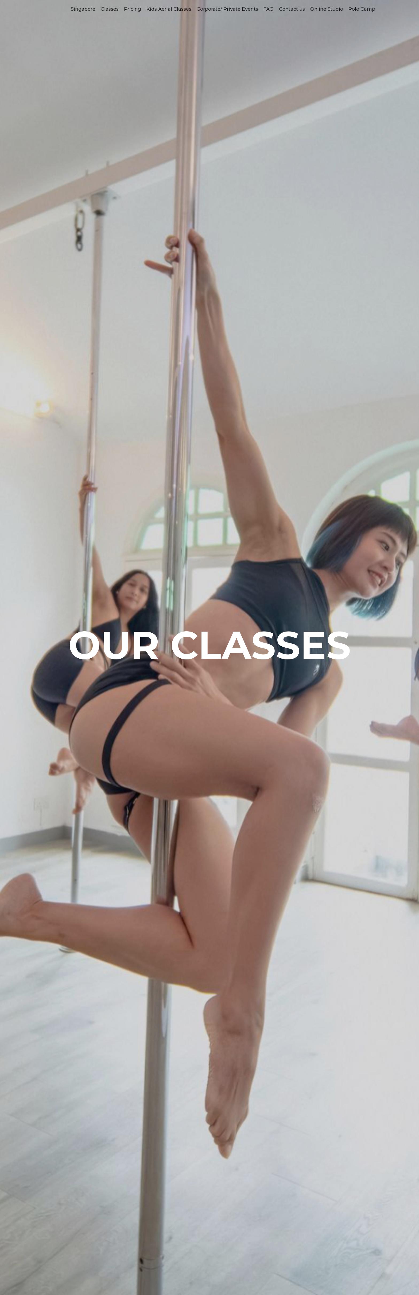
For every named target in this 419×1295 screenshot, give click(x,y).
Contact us (292, 9)
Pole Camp (361, 9)
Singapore (83, 9)
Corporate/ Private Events (227, 9)
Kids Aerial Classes (168, 9)
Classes (110, 9)
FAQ (268, 9)
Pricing (132, 9)
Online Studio (326, 9)
